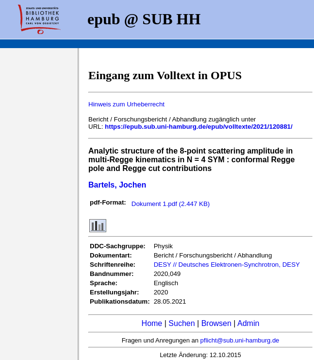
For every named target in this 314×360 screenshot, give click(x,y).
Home (152, 323)
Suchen (181, 323)
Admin (248, 323)
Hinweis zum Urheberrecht (126, 104)
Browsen (216, 323)
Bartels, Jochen (117, 185)
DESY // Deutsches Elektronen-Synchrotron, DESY (227, 264)
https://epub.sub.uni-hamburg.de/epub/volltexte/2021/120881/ (199, 126)
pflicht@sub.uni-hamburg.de (240, 340)
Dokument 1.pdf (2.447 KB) (171, 203)
